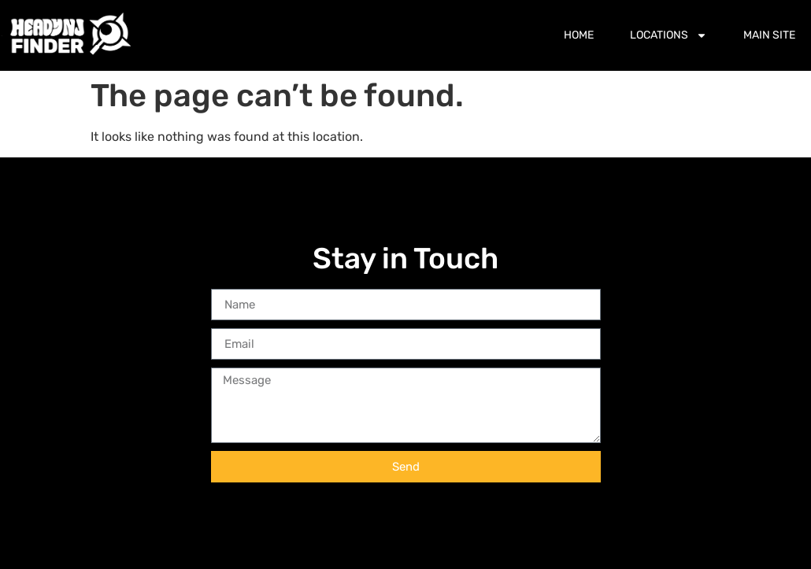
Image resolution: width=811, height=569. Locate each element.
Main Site (769, 35)
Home (579, 35)
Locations (668, 35)
